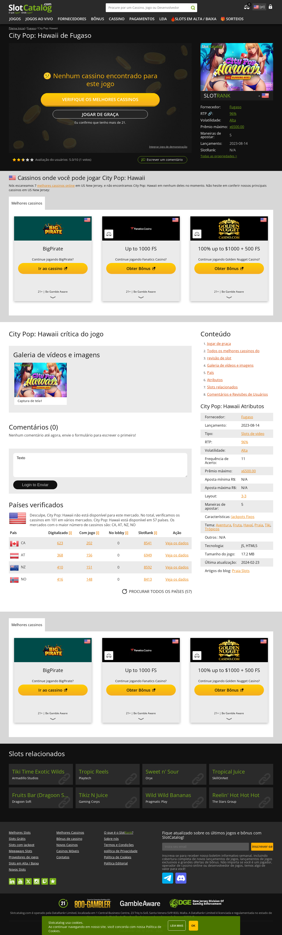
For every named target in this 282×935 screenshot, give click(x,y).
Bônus (97, 18)
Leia (163, 18)
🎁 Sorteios (232, 18)
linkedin (12, 879)
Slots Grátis (17, 839)
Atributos (215, 379)
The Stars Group (224, 801)
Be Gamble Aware (56, 292)
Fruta (237, 525)
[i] (70, 532)
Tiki (267, 525)
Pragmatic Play (156, 801)
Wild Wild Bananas (168, 795)
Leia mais (176, 926)
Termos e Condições (119, 845)
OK (193, 925)
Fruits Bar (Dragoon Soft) (42, 795)
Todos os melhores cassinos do (233, 350)
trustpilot (53, 879)
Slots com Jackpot (21, 845)
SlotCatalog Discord (180, 876)
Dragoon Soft (21, 801)
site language (255, 6)
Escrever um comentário (165, 160)
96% (233, 113)
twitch (44, 879)
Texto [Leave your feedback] (100, 465)
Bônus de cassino (69, 839)
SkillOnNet (220, 778)
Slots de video (252, 433)
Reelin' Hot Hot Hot (236, 795)
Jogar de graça (100, 114)
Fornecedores (72, 18)
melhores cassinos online (56, 185)
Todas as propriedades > (218, 156)
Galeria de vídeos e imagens (230, 365)
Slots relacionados (222, 387)
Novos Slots (17, 869)
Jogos (15, 18)
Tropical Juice (228, 771)
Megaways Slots (20, 851)
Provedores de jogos (24, 857)
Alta (233, 120)
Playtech (85, 778)
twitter (28, 879)
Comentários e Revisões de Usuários (237, 394)
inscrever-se (262, 846)
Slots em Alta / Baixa (195, 18)
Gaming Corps (89, 801)
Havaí (248, 525)
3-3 (243, 496)
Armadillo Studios (25, 778)
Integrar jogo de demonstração (168, 147)
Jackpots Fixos (242, 516)
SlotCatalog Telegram (167, 876)
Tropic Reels (93, 771)
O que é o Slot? (118, 832)
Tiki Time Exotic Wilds (38, 771)
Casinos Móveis (67, 851)
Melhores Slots (20, 832)
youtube (20, 879)
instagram (36, 879)
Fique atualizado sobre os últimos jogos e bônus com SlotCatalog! (212, 835)
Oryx (149, 778)
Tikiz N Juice (93, 795)
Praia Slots (241, 570)
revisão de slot (219, 358)
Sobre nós (111, 839)
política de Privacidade (120, 851)
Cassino (116, 18)
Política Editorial (116, 863)
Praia (258, 525)
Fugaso (235, 107)
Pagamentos (141, 18)
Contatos (62, 857)
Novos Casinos (67, 845)
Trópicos (212, 529)
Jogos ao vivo (39, 18)
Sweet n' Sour (162, 771)
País (210, 372)
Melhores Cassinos (70, 832)
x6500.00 (237, 126)
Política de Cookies (117, 857)
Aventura (223, 525)
